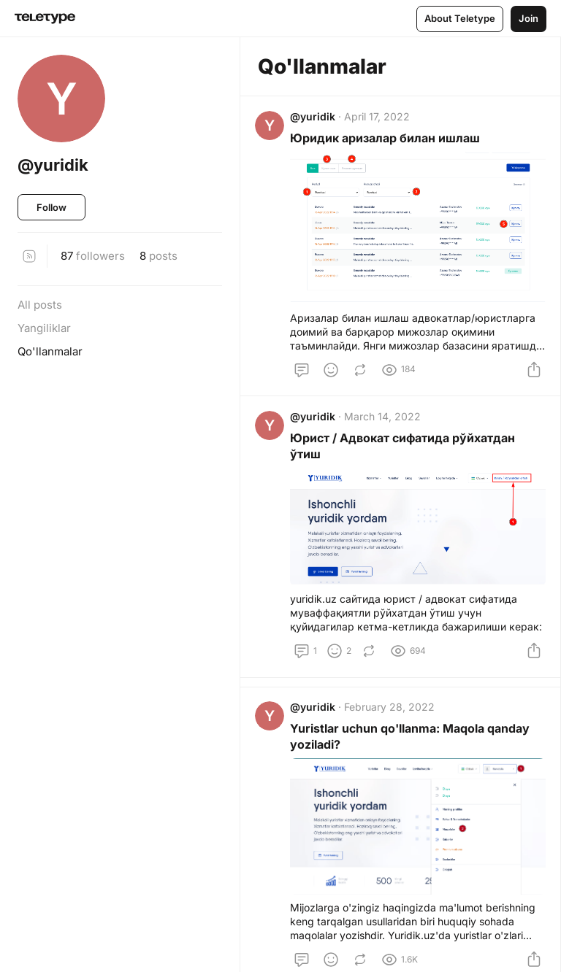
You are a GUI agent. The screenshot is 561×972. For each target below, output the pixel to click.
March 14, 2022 (385, 422)
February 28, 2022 (392, 716)
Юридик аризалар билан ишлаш (388, 141)
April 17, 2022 (380, 119)
